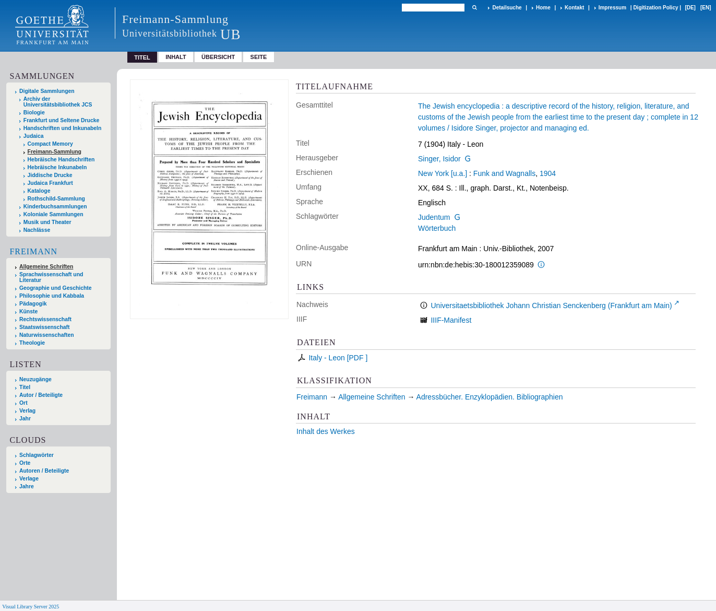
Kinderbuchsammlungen (55, 206)
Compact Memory (50, 144)
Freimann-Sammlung (54, 152)
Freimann (33, 251)
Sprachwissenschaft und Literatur (51, 277)
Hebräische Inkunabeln (57, 167)
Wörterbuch (437, 228)
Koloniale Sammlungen (53, 214)
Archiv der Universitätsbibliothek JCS (57, 102)
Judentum (434, 217)
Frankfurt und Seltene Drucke (61, 120)
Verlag (27, 411)
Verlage (29, 478)
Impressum (612, 7)
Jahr (25, 418)
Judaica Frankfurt (50, 183)
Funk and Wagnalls (504, 173)
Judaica (33, 136)
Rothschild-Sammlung (56, 199)
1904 (548, 173)
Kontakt (574, 7)
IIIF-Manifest (451, 320)
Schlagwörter (36, 455)
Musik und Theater (47, 222)
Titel (24, 387)
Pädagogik (33, 304)
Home (543, 7)
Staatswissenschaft (44, 327)
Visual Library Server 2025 (30, 606)
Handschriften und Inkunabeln (62, 128)
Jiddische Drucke (50, 175)
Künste (28, 311)
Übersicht (218, 57)
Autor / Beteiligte (41, 395)
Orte (24, 463)
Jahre (26, 486)
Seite (258, 57)
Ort (23, 403)
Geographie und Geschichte (55, 288)
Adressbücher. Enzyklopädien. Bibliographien (489, 397)
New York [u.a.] (442, 173)
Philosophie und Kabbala (51, 296)
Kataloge (39, 191)
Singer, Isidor (439, 159)
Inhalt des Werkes (325, 431)
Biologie (34, 112)
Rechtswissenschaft (45, 319)
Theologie (32, 343)
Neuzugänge (35, 379)
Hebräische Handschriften (61, 159)
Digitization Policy (655, 7)
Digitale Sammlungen (47, 91)
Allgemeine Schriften (46, 266)
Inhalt (175, 57)
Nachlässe (36, 230)
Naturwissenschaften (46, 335)
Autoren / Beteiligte (44, 471)
